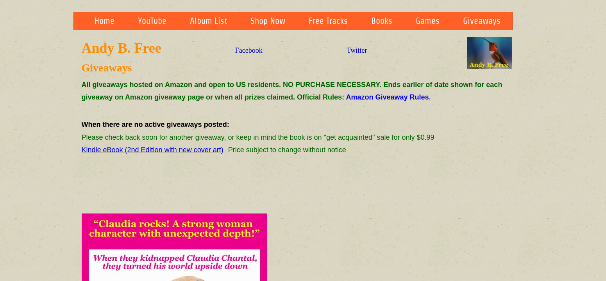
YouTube (152, 20)
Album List (208, 20)
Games (428, 20)
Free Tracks (328, 20)
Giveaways (482, 20)
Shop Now (267, 20)
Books (381, 20)
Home (104, 20)
